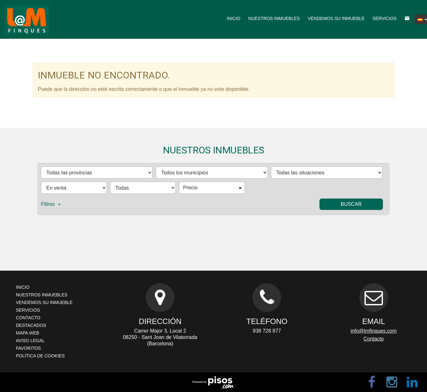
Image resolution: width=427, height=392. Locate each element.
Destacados (31, 325)
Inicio (233, 18)
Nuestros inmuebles (274, 18)
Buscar (351, 204)
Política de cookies (40, 355)
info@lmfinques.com (374, 331)
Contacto (28, 317)
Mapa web (27, 332)
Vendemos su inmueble (336, 18)
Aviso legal (30, 340)
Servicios (384, 18)
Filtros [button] (51, 204)
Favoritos (28, 348)
